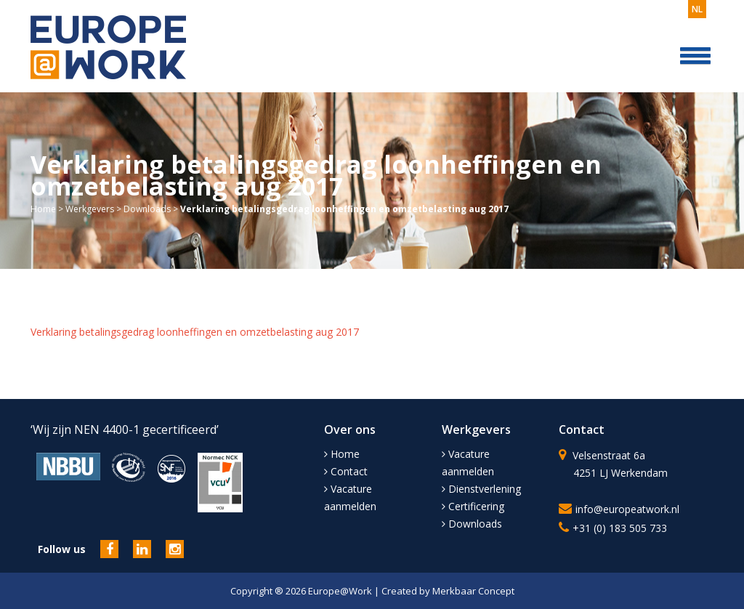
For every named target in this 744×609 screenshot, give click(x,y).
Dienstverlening (481, 489)
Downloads (147, 209)
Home (43, 209)
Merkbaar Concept (473, 590)
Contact (346, 471)
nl (697, 9)
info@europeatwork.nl (627, 509)
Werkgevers (89, 209)
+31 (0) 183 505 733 (620, 528)
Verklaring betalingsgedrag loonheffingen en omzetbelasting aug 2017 (195, 332)
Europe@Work (341, 590)
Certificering (473, 506)
